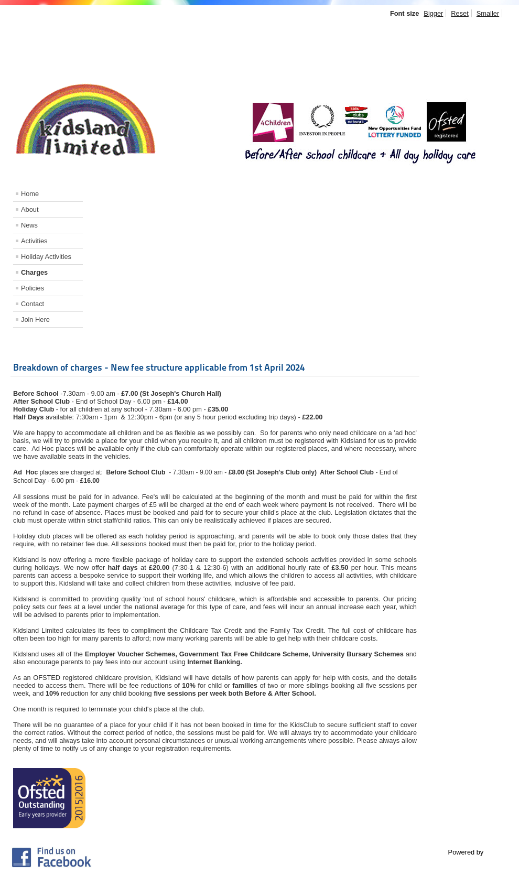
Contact (32, 304)
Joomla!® (499, 852)
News (29, 225)
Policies (32, 288)
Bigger (433, 13)
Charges (34, 272)
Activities (34, 241)
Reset (459, 13)
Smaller (488, 13)
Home (30, 194)
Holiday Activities (46, 257)
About (29, 209)
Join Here (35, 319)
